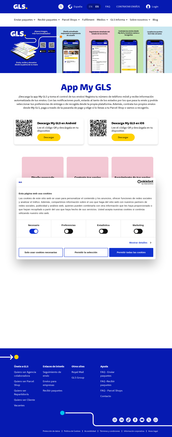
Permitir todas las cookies (131, 252)
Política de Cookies (72, 431)
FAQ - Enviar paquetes (107, 373)
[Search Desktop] (61, 6)
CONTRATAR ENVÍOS (128, 6)
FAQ (107, 6)
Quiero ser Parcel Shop (24, 383)
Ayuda (104, 366)
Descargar (49, 137)
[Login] (152, 6)
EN (90, 6)
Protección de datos (51, 431)
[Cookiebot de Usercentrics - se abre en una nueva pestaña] (139, 182)
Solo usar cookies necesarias (40, 252)
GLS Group (78, 377)
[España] (75, 6)
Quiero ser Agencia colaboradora (25, 373)
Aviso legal (153, 431)
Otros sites (78, 366)
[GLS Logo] (20, 7)
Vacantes (19, 405)
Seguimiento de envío (52, 373)
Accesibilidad (90, 431)
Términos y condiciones (110, 431)
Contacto (105, 396)
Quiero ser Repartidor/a (21, 392)
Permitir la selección (86, 252)
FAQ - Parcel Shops (111, 390)
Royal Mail (78, 372)
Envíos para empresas (49, 383)
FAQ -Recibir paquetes (107, 383)
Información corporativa (134, 431)
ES (97, 6)
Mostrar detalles (138, 242)
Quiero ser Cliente (24, 399)
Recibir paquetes (52, 390)
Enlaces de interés (53, 366)
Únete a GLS (21, 366)
